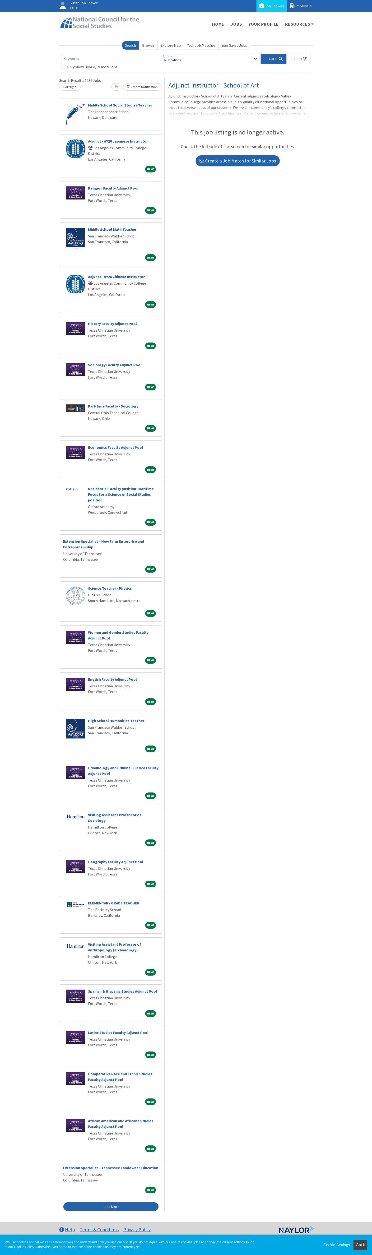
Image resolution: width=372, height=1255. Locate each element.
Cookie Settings (336, 1245)
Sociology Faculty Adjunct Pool (115, 364)
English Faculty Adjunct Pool (112, 679)
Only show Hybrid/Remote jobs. (92, 67)
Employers (301, 6)
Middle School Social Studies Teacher (120, 105)
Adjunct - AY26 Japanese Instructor (118, 141)
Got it (360, 1245)
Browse (148, 45)
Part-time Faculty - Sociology (113, 406)
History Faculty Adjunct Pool (112, 323)
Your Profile (264, 24)
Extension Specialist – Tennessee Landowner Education (110, 1167)
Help (67, 1229)
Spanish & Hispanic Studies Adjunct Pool (122, 991)
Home (218, 24)
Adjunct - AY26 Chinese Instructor (116, 276)
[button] (299, 59)
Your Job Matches (201, 45)
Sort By (68, 87)
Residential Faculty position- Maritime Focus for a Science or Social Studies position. (121, 494)
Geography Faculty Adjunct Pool (115, 861)
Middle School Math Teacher (112, 229)
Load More (110, 1206)
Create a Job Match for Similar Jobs (238, 161)
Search (130, 45)
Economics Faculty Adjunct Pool (115, 447)
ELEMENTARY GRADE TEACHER (114, 903)
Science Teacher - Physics (110, 588)
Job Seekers (271, 6)
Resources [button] (297, 24)
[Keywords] (111, 59)
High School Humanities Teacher (116, 720)
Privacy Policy (137, 1229)
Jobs (236, 24)
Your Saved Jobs (234, 45)
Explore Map (171, 45)
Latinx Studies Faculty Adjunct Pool (118, 1032)
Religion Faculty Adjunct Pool (113, 188)
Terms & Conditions (99, 1229)
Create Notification (142, 87)
